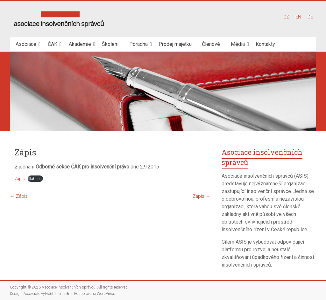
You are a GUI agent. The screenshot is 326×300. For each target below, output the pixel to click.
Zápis (20, 178)
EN (298, 16)
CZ (286, 16)
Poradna (138, 44)
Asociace (26, 44)
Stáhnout (35, 178)
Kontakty (265, 44)
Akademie (80, 44)
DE (310, 16)
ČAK (52, 44)
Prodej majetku (175, 44)
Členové (211, 44)
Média (238, 44)
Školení (110, 44)
